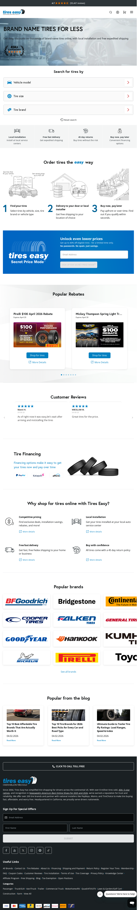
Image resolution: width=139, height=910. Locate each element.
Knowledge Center (114, 873)
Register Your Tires (110, 868)
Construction (9, 893)
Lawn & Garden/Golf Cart (110, 888)
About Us (45, 868)
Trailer (41, 888)
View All (27, 893)
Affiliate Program (11, 878)
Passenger (8, 888)
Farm (19, 893)
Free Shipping (27, 878)
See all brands (68, 672)
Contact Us (20, 868)
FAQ (5, 873)
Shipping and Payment (74, 868)
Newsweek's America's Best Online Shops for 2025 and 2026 (58, 793)
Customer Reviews (33, 873)
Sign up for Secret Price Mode (79, 264)
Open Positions (65, 878)
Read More (11, 740)
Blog (38, 878)
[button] (4, 417)
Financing (56, 868)
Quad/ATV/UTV (89, 888)
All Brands (8, 868)
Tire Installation (51, 873)
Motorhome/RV (72, 888)
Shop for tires (37, 355)
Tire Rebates (33, 868)
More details (27, 531)
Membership (127, 868)
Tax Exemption (49, 878)
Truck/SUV (20, 888)
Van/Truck (31, 888)
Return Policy (93, 868)
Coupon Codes (16, 873)
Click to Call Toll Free (70, 766)
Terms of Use (67, 873)
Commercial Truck (55, 888)
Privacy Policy (97, 873)
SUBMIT (68, 838)
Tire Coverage (82, 873)
